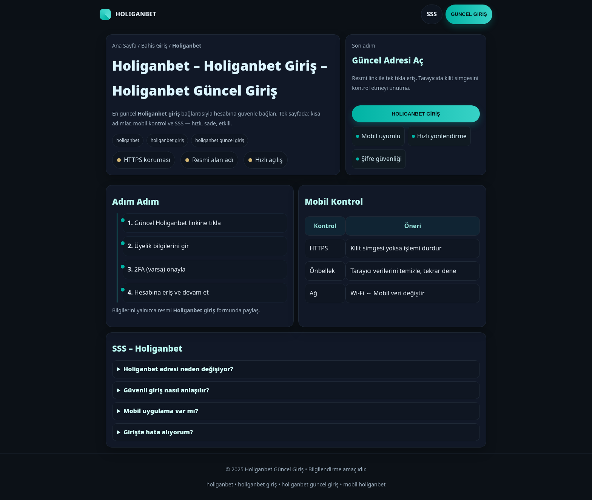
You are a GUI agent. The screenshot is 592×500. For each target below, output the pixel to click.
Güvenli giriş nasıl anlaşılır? (166, 390)
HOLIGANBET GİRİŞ (416, 114)
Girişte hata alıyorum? (158, 432)
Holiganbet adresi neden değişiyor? (178, 369)
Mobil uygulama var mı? (160, 411)
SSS (432, 14)
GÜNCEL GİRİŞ (469, 14)
